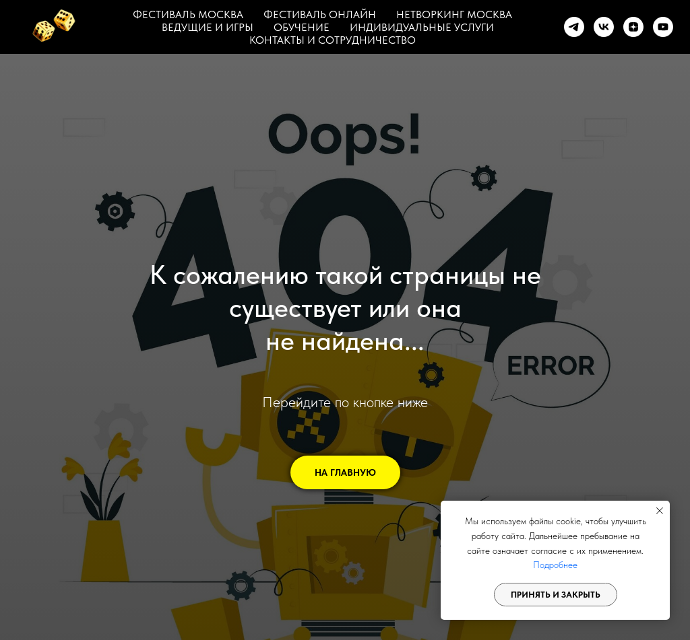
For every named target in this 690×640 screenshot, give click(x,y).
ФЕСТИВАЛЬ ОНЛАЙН (319, 14)
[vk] (604, 27)
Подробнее (555, 564)
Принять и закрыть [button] (555, 595)
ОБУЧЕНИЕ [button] (302, 27)
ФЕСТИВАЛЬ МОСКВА (188, 14)
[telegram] (574, 27)
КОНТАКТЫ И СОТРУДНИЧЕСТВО (332, 40)
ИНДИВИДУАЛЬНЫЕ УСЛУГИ (422, 27)
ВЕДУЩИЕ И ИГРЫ (207, 27)
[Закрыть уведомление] (659, 511)
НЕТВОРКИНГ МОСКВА (454, 14)
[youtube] (663, 27)
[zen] (633, 27)
